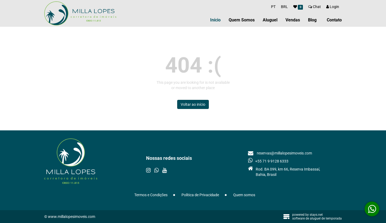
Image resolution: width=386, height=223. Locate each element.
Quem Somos (242, 19)
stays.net (316, 215)
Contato (334, 19)
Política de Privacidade (200, 195)
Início (215, 19)
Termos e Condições (151, 195)
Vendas (292, 19)
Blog (312, 19)
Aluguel (270, 19)
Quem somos (244, 195)
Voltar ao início (193, 104)
